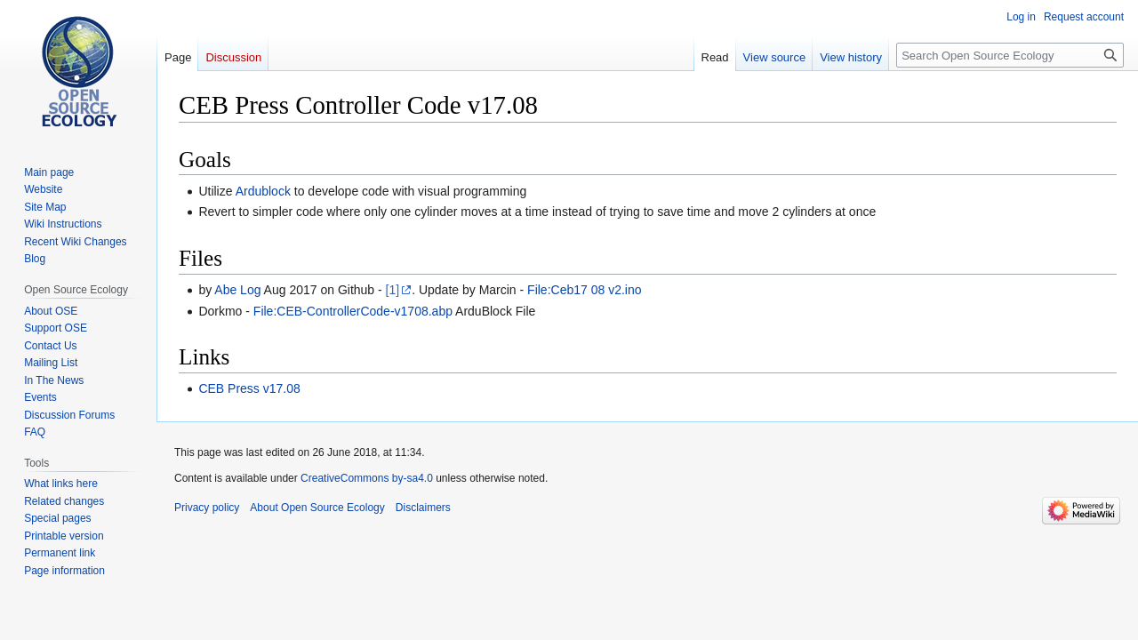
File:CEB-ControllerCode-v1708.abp (353, 311)
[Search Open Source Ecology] (1010, 55)
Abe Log (237, 290)
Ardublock (263, 191)
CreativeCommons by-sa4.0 (367, 478)
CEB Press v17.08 (249, 388)
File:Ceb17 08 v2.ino (584, 290)
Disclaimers (423, 507)
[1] (393, 290)
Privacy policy (206, 507)
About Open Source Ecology (317, 507)
